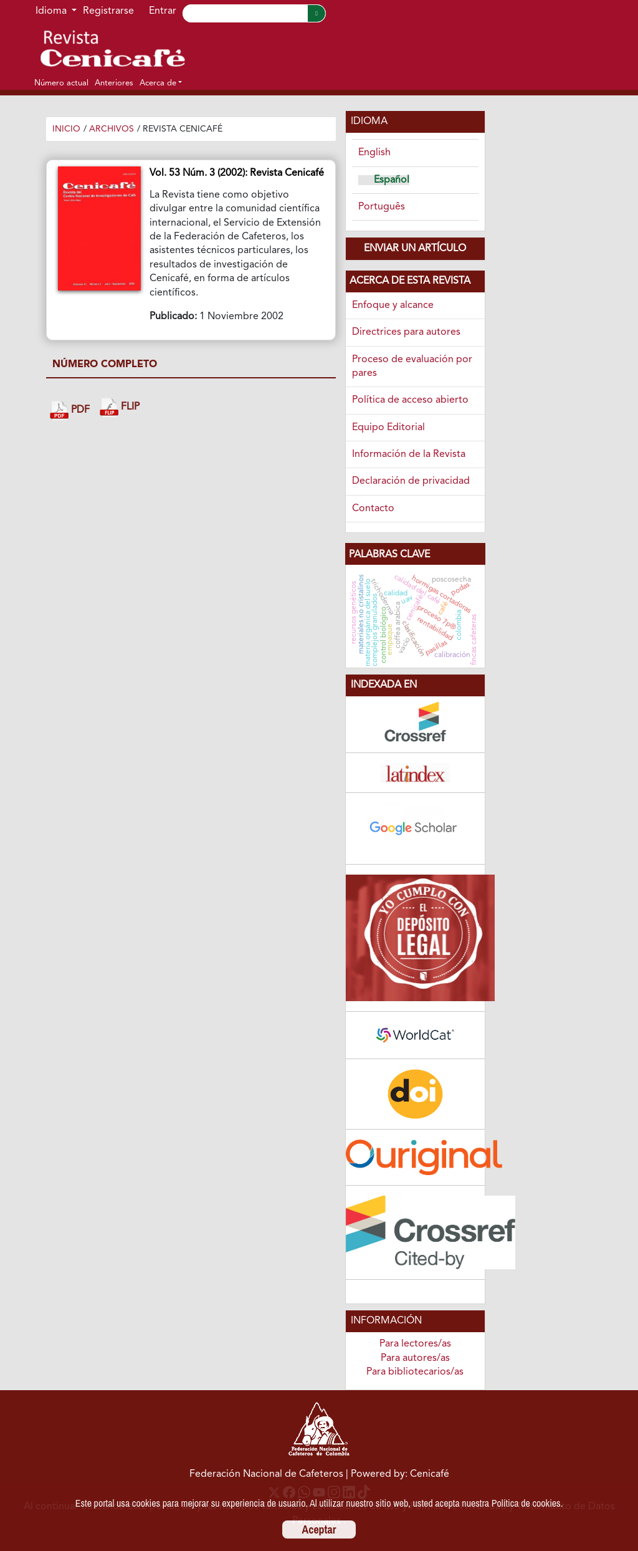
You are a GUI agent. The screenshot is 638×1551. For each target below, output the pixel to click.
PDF (70, 410)
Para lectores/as (415, 1344)
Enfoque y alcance (393, 305)
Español (391, 180)
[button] (161, 83)
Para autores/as (415, 1358)
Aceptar (319, 1529)
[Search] (245, 13)
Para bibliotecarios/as (415, 1372)
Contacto (373, 509)
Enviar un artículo (415, 249)
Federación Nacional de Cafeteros (266, 1474)
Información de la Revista (408, 454)
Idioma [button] (52, 11)
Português (381, 207)
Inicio (66, 129)
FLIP (120, 407)
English (374, 153)
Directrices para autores (406, 332)
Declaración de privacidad (411, 481)
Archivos (111, 129)
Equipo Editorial (388, 428)
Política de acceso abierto (410, 400)
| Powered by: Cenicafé (397, 1474)
